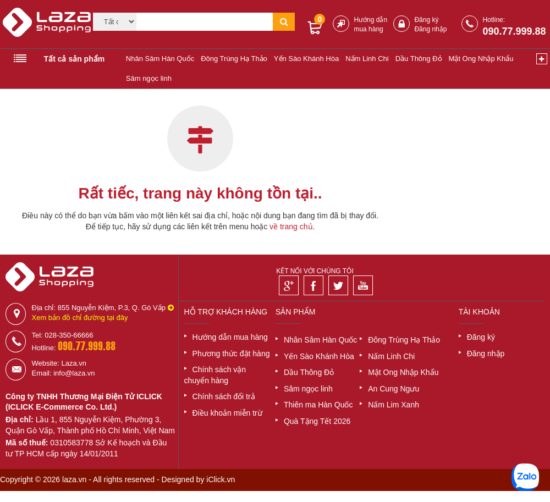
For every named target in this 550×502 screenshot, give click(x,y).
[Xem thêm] (541, 58)
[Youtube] (363, 285)
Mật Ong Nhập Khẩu (481, 58)
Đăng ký (426, 20)
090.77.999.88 (514, 31)
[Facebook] (313, 285)
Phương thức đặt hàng (231, 353)
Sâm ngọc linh (149, 78)
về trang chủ (291, 226)
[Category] (115, 22)
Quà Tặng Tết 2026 (317, 421)
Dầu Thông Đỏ (418, 58)
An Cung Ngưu (393, 388)
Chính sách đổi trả (224, 396)
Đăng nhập (430, 29)
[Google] (289, 285)
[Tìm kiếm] (204, 22)
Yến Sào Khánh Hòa (306, 58)
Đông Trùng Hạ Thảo (234, 58)
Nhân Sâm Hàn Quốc (160, 58)
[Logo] (41, 27)
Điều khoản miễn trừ (227, 413)
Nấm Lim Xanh (393, 404)
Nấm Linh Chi (367, 58)
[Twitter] (338, 285)
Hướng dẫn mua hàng (230, 337)
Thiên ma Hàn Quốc (318, 404)
